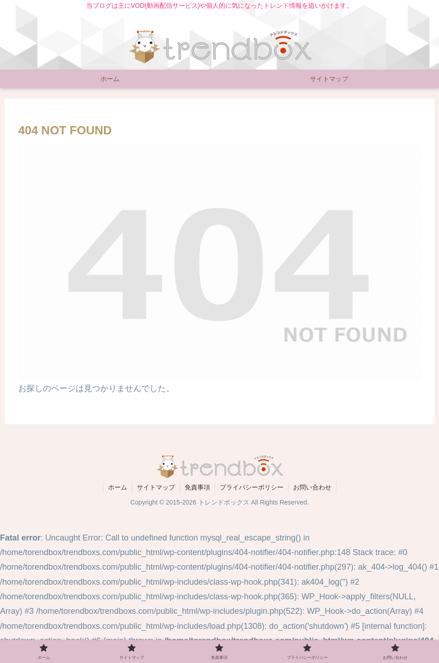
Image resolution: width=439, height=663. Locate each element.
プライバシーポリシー (252, 487)
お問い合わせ (312, 487)
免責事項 (197, 487)
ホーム (117, 487)
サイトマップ (156, 487)
